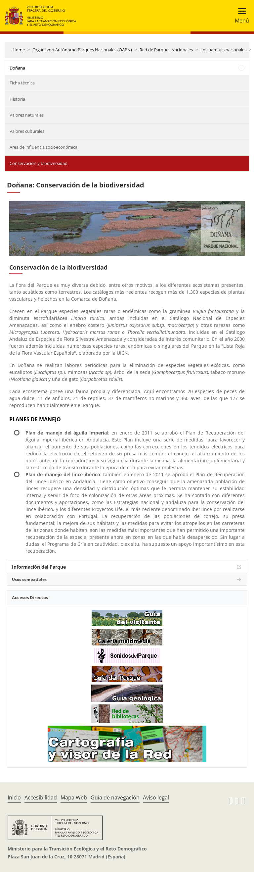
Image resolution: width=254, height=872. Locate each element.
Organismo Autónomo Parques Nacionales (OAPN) (82, 50)
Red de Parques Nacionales (166, 50)
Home (19, 50)
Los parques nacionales (223, 50)
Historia (17, 99)
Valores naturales (27, 115)
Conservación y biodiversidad (38, 163)
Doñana (17, 68)
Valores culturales (27, 131)
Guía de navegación (115, 797)
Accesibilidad (40, 797)
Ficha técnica (22, 83)
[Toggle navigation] (240, 16)
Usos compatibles (29, 579)
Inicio (14, 797)
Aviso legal (156, 797)
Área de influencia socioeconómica (43, 147)
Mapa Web (74, 797)
